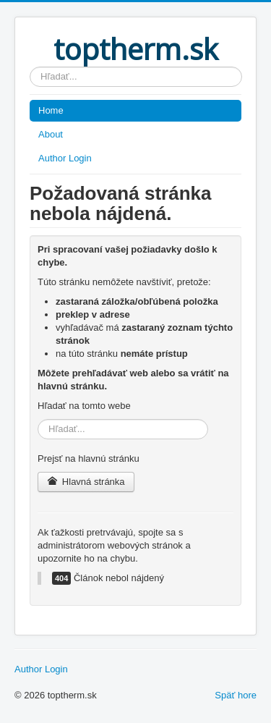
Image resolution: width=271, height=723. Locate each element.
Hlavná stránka (86, 481)
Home (51, 110)
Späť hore (236, 695)
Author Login (65, 158)
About (50, 134)
